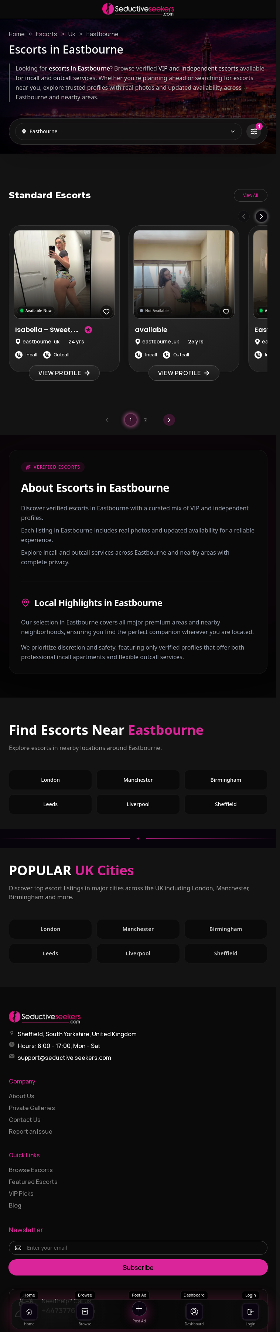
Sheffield (226, 804)
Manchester (138, 779)
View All (250, 195)
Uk (71, 34)
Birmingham (226, 779)
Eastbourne (102, 34)
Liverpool (138, 804)
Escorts (46, 34)
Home (17, 34)
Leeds (50, 804)
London (50, 779)
